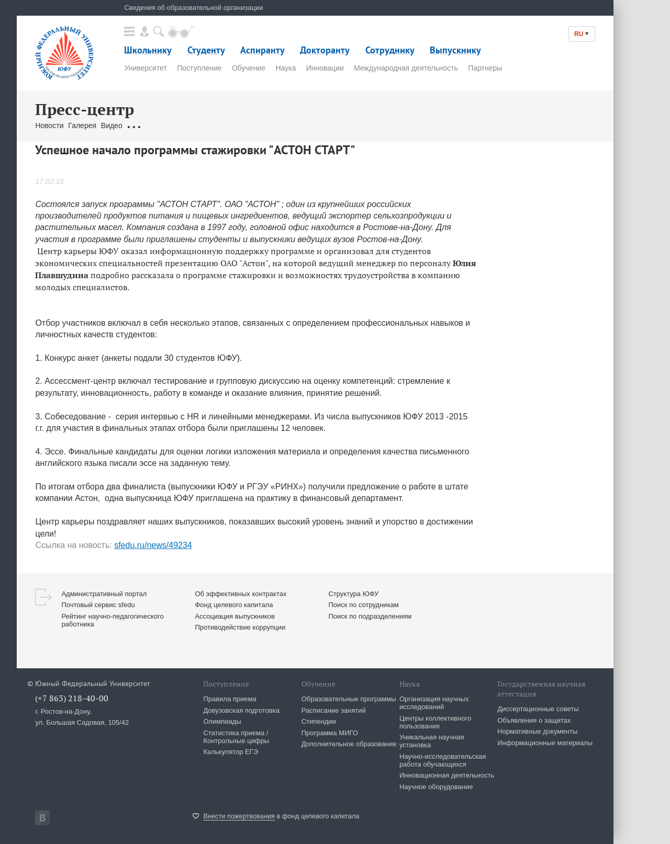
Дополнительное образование (349, 744)
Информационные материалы (545, 743)
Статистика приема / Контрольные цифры (236, 737)
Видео (111, 125)
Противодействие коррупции (240, 627)
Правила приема (229, 699)
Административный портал (104, 594)
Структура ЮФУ (353, 594)
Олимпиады (222, 721)
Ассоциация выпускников (235, 616)
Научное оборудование (436, 787)
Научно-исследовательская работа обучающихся (442, 760)
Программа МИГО (330, 733)
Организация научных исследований (434, 703)
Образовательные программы (349, 699)
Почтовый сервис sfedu (98, 605)
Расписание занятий (334, 710)
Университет (145, 68)
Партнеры (485, 68)
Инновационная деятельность (447, 775)
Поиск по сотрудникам (363, 605)
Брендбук (282, 125)
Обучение (248, 68)
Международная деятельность (406, 68)
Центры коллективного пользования (435, 722)
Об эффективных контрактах (240, 594)
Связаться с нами (232, 125)
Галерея (82, 125)
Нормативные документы (537, 731)
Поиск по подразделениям (369, 616)
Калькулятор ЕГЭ (230, 752)
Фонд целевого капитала (234, 605)
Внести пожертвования (239, 816)
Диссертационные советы (538, 709)
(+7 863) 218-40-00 (71, 698)
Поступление (199, 68)
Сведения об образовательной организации (193, 8)
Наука (285, 68)
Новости (49, 125)
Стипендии (319, 721)
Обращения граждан (162, 125)
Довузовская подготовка (241, 710)
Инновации (325, 68)
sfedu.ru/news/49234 (153, 545)
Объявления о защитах (534, 720)
